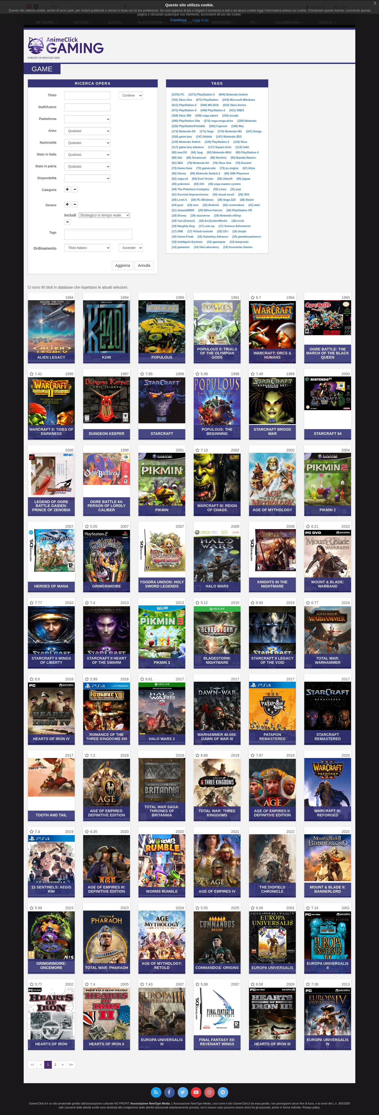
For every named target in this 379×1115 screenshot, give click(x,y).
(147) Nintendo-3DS (229, 136)
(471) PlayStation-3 (184, 110)
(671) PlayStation (207, 99)
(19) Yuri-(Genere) (184, 220)
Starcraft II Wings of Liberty (51, 660)
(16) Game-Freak (183, 236)
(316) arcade (230, 115)
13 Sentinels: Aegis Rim (51, 889)
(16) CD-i (223, 231)
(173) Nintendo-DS (184, 131)
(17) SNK (178, 231)
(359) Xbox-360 (182, 115)
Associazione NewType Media (150, 1103)
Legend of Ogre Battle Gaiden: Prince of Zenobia (51, 506)
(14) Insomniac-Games (238, 247)
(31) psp (235, 189)
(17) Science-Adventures (234, 226)
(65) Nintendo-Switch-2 (205, 173)
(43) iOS (199, 183)
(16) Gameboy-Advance (213, 236)
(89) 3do (177, 157)
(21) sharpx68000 (183, 210)
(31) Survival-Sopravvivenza (190, 194)
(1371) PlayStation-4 (202, 94)
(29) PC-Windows (203, 199)
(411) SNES (236, 110)
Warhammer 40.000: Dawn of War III (217, 736)
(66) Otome (179, 173)
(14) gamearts (181, 247)
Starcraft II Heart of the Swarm (107, 660)
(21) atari (254, 205)
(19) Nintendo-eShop (227, 215)
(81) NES (178, 162)
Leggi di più (200, 20)
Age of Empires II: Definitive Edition (272, 813)
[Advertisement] (245, 47)
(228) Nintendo (246, 120)
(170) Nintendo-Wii (230, 131)
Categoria (49, 190)
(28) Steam (247, 199)
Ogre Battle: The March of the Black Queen (327, 353)
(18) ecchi (237, 220)
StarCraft (162, 433)
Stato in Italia (47, 154)
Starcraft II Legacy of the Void (272, 660)
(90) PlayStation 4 (247, 152)
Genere (51, 205)
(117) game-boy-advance (188, 147)
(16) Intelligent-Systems (187, 241)
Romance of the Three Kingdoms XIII (106, 736)
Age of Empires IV (217, 891)
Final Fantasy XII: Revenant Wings (217, 1042)
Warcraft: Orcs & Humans (272, 355)
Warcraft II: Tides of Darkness (51, 431)
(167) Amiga (253, 131)
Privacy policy (310, 1107)
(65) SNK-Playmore (236, 173)
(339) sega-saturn (207, 115)
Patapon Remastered (272, 736)
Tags (52, 232)
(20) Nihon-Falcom (210, 210)
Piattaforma (47, 119)
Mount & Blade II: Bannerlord (328, 889)
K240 (106, 357)
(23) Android (211, 205)
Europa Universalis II (328, 965)
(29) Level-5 (180, 199)
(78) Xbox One (222, 162)
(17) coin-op (207, 226)
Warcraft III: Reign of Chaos (217, 508)
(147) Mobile (204, 136)
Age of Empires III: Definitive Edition (106, 889)
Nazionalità (48, 142)
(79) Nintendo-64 (198, 162)
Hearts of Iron (51, 1044)
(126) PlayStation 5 (217, 141)
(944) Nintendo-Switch (233, 94)
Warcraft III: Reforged (327, 813)
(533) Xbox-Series (234, 105)
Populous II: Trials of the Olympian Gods (217, 353)
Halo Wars (217, 586)
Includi (70, 215)
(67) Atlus (249, 168)
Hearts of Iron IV (51, 739)
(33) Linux (220, 189)
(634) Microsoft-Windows (238, 99)
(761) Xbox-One (182, 99)
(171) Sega (207, 131)
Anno (52, 131)
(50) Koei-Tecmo (203, 178)
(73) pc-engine (229, 168)
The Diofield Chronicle (273, 889)
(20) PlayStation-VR (239, 210)
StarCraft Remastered (328, 736)
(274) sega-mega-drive (219, 120)
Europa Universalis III (162, 1042)
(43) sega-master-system (224, 183)
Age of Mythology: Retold (162, 965)
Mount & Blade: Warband (327, 584)
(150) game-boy (182, 136)
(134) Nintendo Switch (186, 141)
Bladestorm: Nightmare (217, 660)
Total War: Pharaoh (106, 968)
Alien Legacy (51, 357)
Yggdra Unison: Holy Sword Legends (162, 584)
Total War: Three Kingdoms (217, 813)
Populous (161, 357)
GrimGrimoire (106, 586)
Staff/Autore (47, 107)
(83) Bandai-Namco (243, 157)
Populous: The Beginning (217, 431)
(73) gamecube (206, 168)
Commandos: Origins (217, 968)
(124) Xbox (240, 141)
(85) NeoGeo (218, 157)
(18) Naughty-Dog (183, 226)
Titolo (52, 95)
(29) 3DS (243, 194)
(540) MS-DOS (210, 105)
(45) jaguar (244, 178)
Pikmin (161, 510)
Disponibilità (46, 178)
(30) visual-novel (223, 194)
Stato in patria (45, 166)
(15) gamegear (216, 241)
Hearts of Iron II (106, 1044)
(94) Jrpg (197, 152)
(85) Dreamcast (196, 157)
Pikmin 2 (328, 510)
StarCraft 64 (328, 433)
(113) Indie (242, 147)
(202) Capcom (218, 126)
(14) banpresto (239, 241)
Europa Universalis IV (328, 1042)
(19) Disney (179, 215)
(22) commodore (234, 205)
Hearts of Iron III (272, 1044)
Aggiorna (122, 265)
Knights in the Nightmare (272, 584)
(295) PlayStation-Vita (186, 120)
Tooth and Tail (51, 815)
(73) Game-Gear (182, 168)
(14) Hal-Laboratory (207, 247)
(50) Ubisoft (225, 178)
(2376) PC (178, 94)
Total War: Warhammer (328, 660)
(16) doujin (239, 231)
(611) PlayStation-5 (184, 105)
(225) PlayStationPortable (189, 126)
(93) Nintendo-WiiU (219, 152)
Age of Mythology (272, 510)
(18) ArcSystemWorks (213, 220)
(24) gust (178, 205)
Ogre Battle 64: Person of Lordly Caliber (107, 506)
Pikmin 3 (162, 662)
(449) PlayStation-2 (213, 110)
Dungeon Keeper (106, 433)
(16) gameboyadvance (246, 236)
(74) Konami (243, 162)
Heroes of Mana (51, 586)
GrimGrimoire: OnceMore (51, 965)
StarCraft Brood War (272, 431)
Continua (178, 20)
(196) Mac (237, 126)
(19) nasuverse (201, 215)
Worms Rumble (162, 891)
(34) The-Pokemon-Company (191, 189)
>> (71, 1065)
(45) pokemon (181, 183)
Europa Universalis (272, 968)
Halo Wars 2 (162, 739)
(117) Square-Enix (220, 147)
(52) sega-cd (180, 178)
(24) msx (193, 205)
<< (32, 1065)
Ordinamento (44, 248)
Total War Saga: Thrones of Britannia (161, 811)
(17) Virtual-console (200, 231)
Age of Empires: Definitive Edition (106, 813)
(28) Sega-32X (227, 199)
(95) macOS (180, 152)
